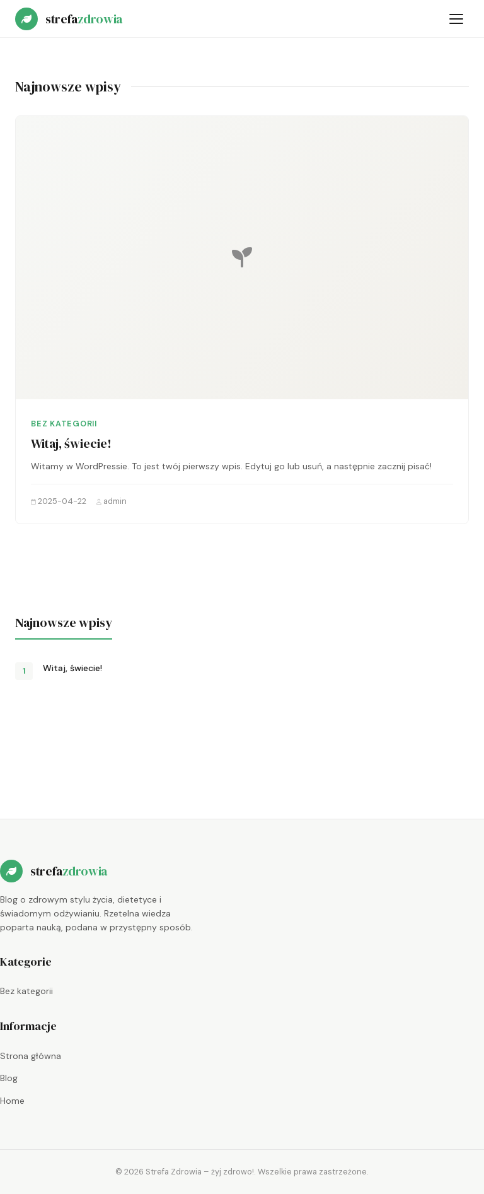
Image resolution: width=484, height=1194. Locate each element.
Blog (9, 1078)
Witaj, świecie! (71, 443)
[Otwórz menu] (456, 19)
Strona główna (30, 1056)
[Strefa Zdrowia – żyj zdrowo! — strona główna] (68, 19)
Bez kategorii (64, 423)
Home (12, 1100)
